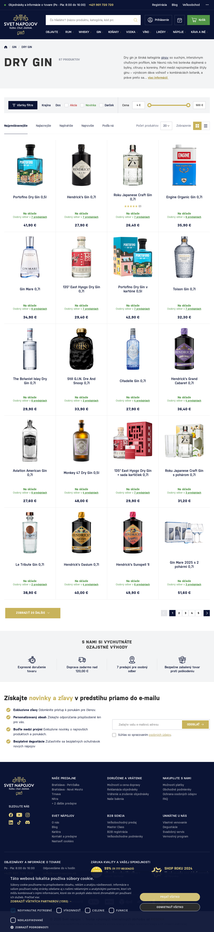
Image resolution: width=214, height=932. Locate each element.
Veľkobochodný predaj (122, 822)
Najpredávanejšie (16, 125)
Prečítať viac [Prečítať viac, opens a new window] (32, 897)
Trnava (56, 794)
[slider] (149, 105)
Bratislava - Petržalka (65, 785)
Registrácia (159, 4)
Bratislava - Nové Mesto (67, 789)
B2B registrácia (117, 831)
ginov (164, 57)
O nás (55, 822)
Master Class (115, 827)
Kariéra (56, 831)
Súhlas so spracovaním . (142, 735)
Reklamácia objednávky (122, 789)
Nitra (55, 799)
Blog (175, 4)
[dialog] (107, 902)
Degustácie (170, 827)
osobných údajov (160, 734)
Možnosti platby (173, 785)
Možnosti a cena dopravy (123, 785)
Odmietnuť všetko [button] (170, 907)
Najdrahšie (66, 125)
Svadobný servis (173, 831)
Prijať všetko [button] (170, 897)
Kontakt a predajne (64, 836)
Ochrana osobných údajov (180, 794)
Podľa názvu (110, 125)
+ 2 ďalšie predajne (64, 803)
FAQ (165, 799)
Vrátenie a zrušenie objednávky (128, 794)
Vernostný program (175, 836)
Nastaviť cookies (63, 841)
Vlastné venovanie (175, 822)
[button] (72, 901)
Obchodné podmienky (177, 789)
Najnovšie (88, 125)
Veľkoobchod (191, 4)
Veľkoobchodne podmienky (125, 836)
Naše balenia (115, 799)
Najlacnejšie (43, 125)
